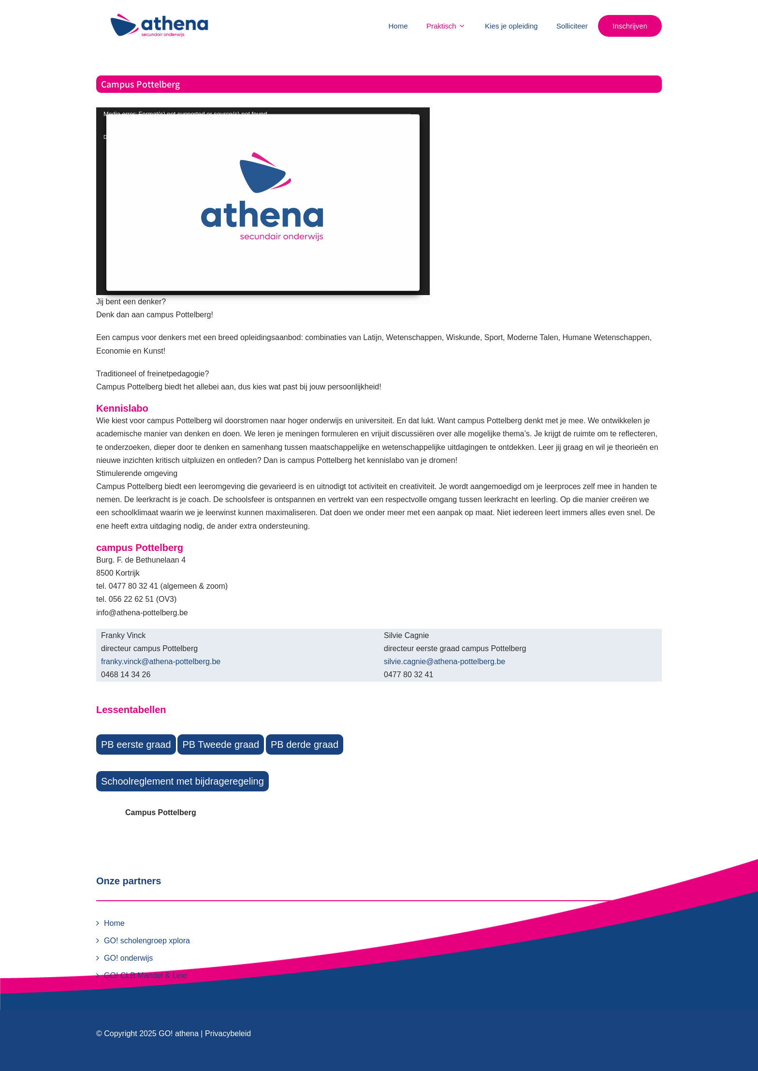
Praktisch (446, 26)
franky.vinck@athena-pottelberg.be (160, 661)
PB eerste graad (136, 744)
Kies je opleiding (511, 26)
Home (398, 26)
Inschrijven (629, 26)
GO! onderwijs (128, 958)
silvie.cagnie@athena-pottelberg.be (444, 661)
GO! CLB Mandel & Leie (145, 975)
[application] (263, 201)
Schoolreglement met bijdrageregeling (182, 781)
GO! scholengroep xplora (147, 941)
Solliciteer (572, 26)
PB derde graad (304, 744)
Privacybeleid (228, 1033)
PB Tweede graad (220, 744)
